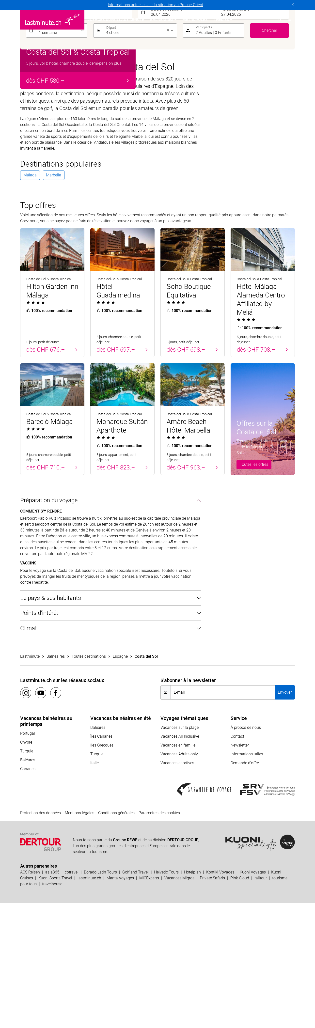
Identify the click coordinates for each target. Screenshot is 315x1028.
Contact (237, 861)
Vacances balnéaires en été (120, 843)
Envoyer (285, 817)
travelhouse (52, 1009)
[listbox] (61, 156)
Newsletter (240, 870)
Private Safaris (212, 1003)
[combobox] (84, 137)
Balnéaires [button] (161, 19)
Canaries (27, 894)
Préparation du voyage (49, 625)
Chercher (269, 155)
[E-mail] (223, 817)
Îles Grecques (101, 870)
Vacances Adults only (179, 879)
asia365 (52, 997)
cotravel (72, 997)
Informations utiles (247, 879)
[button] (290, 20)
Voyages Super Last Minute (115, 19)
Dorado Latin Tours (100, 997)
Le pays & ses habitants (50, 723)
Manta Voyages (120, 1003)
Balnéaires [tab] (39, 122)
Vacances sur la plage (179, 852)
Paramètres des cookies (159, 938)
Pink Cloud (239, 1003)
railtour (260, 1003)
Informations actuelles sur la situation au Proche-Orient (155, 4)
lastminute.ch (89, 1003)
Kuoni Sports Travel (55, 1003)
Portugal (27, 858)
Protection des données (40, 938)
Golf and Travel (135, 997)
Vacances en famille (177, 870)
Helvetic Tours (166, 997)
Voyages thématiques (184, 843)
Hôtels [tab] (62, 122)
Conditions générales (116, 938)
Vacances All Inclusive (179, 861)
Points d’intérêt (39, 738)
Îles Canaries (101, 861)
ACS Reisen (30, 997)
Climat (28, 753)
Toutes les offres (254, 590)
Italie (94, 888)
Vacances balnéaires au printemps (46, 846)
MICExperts (149, 1003)
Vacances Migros (179, 1003)
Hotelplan (192, 997)
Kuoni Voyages (253, 997)
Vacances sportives (177, 888)
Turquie (26, 876)
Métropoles (195, 19)
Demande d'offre (245, 888)
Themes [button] (221, 19)
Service (239, 843)
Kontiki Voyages (220, 997)
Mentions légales (79, 938)
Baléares (27, 885)
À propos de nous (246, 852)
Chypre (26, 867)
